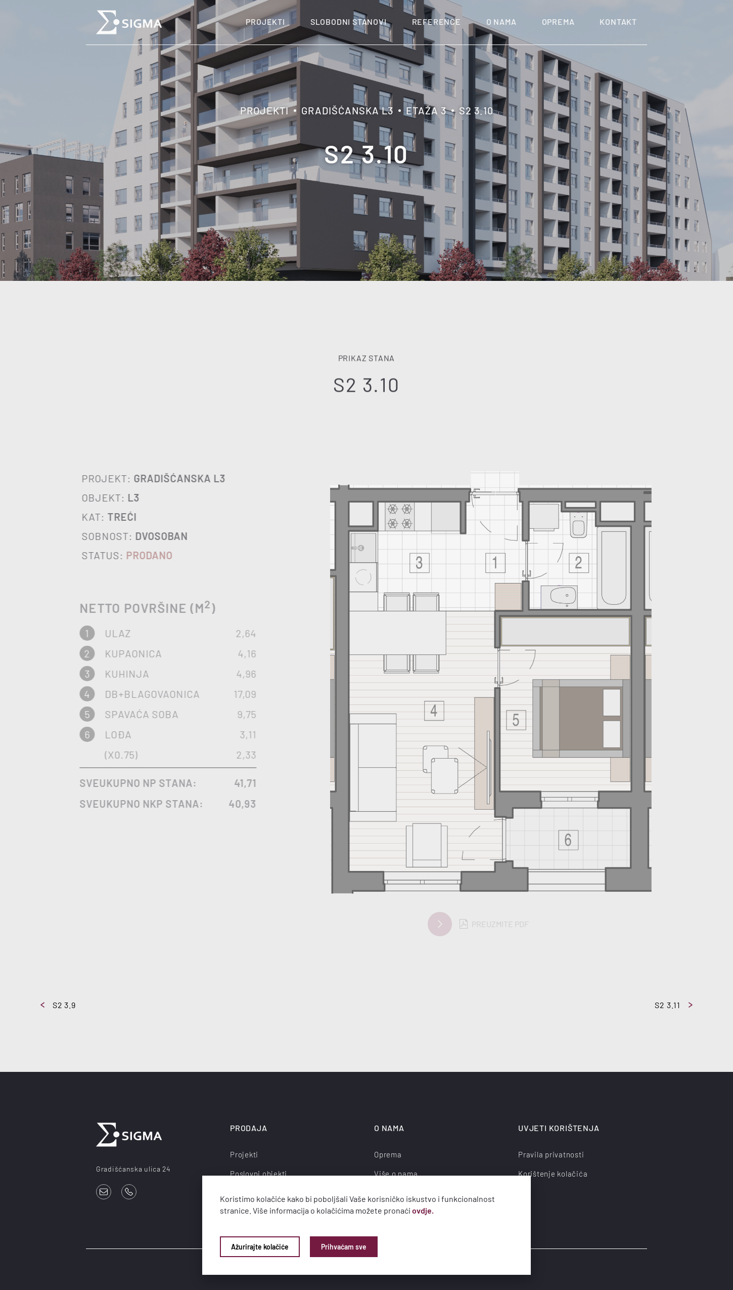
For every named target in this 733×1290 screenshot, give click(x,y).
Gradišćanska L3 (347, 110)
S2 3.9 (58, 1005)
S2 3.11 (674, 1005)
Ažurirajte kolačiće (260, 1246)
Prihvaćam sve (343, 1246)
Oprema (558, 21)
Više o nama (396, 1173)
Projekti (265, 21)
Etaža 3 (426, 110)
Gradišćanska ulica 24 (133, 1168)
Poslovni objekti (258, 1173)
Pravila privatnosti (551, 1154)
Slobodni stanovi (348, 21)
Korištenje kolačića (552, 1173)
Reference (436, 21)
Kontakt (618, 21)
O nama (501, 21)
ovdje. (423, 1210)
